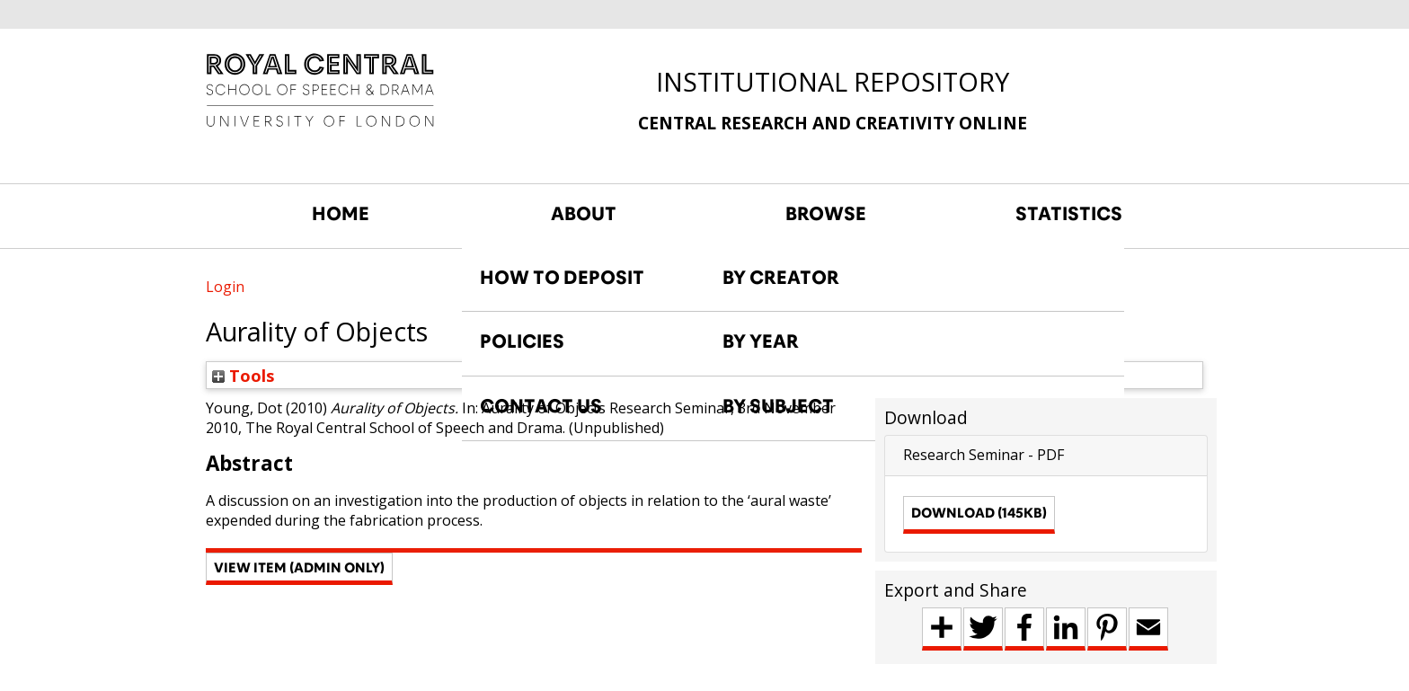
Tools (243, 375)
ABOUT (583, 214)
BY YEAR (760, 341)
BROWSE (825, 214)
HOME (340, 214)
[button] (299, 569)
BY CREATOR (780, 277)
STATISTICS (1068, 214)
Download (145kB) (979, 512)
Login (225, 287)
